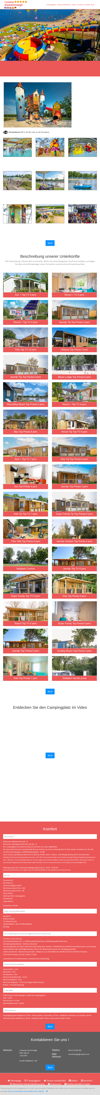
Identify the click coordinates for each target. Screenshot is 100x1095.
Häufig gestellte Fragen (77, 1083)
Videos (74, 5)
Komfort (80, 5)
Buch (92, 5)
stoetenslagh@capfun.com (78, 1054)
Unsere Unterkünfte (64, 5)
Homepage (14, 1080)
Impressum (54, 1083)
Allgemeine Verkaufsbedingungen (27, 1083)
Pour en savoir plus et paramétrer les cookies (26, 1091)
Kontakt (87, 5)
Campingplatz (51, 5)
